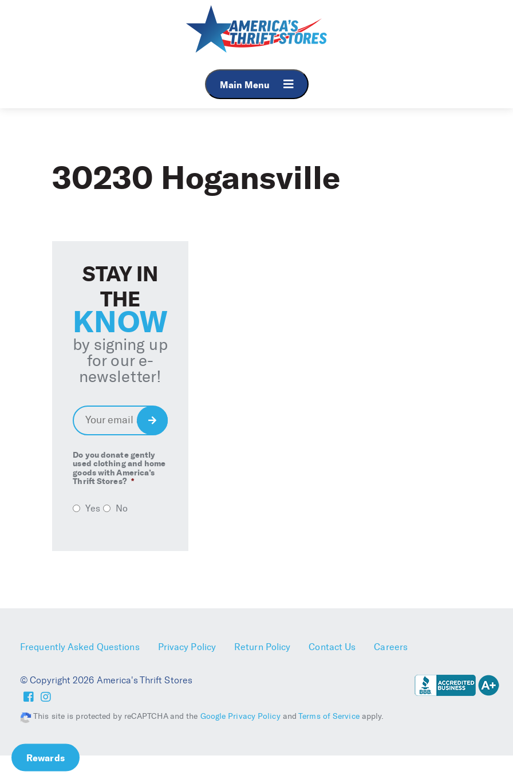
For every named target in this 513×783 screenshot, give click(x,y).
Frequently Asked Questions (80, 647)
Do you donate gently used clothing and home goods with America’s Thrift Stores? (119, 468)
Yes (92, 508)
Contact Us (332, 647)
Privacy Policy (187, 647)
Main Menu (257, 84)
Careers (391, 647)
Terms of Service (329, 716)
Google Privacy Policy (240, 716)
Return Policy (262, 647)
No (122, 508)
